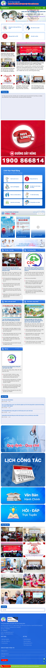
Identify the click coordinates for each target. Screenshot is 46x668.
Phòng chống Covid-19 (27, 643)
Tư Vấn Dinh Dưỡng (34, 194)
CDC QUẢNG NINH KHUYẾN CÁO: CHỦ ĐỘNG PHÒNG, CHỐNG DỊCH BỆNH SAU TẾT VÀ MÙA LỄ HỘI (11, 339)
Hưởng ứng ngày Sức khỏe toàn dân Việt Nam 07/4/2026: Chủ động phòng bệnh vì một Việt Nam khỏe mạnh (34, 321)
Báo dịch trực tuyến (35, 27)
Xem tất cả (40, 213)
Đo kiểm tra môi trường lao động (35, 187)
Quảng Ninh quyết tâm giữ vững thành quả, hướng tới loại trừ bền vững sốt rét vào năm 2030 (7, 87)
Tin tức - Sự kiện (9, 250)
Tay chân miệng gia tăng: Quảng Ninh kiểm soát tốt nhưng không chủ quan (11, 320)
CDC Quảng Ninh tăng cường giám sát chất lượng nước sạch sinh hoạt (17, 411)
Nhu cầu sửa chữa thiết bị (30, 278)
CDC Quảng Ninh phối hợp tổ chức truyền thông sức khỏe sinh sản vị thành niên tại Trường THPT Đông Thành (30, 63)
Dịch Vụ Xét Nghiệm (14, 186)
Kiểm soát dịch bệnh (10, 301)
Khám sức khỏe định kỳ (15, 194)
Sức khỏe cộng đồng (32, 301)
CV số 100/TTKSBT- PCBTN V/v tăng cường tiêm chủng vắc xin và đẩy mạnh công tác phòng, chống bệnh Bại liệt (11, 376)
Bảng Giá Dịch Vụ (34, 178)
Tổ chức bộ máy (4, 643)
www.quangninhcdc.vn (8, 633)
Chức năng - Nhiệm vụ (5, 641)
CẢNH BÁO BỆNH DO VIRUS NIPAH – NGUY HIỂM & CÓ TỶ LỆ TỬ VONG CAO (34, 334)
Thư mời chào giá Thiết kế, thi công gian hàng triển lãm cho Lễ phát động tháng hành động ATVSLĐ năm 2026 (34, 291)
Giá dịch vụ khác (34, 36)
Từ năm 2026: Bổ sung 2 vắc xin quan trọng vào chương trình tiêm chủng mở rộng (34, 342)
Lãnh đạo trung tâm (5, 639)
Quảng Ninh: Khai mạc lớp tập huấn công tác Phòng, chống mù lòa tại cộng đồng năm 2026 (8, 55)
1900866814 (5, 8)
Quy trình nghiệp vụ (27, 641)
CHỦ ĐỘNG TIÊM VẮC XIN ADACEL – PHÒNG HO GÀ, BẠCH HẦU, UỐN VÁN (33, 338)
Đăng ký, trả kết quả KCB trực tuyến (15, 28)
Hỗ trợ (6, 349)
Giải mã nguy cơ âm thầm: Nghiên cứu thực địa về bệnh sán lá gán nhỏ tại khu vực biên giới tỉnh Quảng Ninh (12, 330)
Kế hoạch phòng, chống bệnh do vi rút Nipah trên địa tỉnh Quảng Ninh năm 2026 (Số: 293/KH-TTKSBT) (12, 381)
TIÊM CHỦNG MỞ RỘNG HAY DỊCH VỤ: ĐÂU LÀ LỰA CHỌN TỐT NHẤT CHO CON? (12, 334)
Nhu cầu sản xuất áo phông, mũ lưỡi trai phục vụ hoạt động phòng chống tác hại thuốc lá (34, 269)
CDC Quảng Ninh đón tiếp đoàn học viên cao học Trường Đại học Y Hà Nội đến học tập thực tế (8, 70)
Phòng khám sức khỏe (35, 202)
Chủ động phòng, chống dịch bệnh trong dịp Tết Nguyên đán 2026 (12, 343)
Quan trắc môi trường (15, 202)
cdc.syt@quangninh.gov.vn (8, 632)
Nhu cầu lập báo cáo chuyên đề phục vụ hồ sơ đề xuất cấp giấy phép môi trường (34, 287)
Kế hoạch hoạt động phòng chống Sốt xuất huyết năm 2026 (11, 367)
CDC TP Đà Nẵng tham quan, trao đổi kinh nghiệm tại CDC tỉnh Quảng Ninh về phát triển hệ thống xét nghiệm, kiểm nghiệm (37, 87)
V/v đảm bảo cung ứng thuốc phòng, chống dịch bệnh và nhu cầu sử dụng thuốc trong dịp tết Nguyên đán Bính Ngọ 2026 (12, 386)
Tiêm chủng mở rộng (27, 645)
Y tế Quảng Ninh (31, 250)
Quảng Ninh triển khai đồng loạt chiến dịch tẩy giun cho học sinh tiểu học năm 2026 (20, 416)
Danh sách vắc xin (14, 178)
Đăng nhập (38, 7)
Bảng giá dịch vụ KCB (13, 36)
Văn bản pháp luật (26, 639)
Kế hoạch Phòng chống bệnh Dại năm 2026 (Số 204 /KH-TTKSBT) (12, 391)
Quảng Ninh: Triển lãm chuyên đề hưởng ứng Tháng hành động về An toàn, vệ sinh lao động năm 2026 (22, 87)
